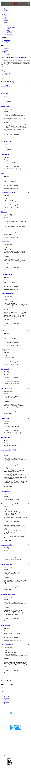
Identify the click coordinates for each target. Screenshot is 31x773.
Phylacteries (10, 32)
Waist (5, 15)
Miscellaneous (7, 54)
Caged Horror (5, 154)
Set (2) (5, 74)
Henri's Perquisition (7, 644)
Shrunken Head (6, 141)
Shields (9, 25)
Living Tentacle (5, 350)
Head (5, 9)
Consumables (7, 48)
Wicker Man (5, 418)
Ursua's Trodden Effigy (8, 594)
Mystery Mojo (5, 86)
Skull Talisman (5, 625)
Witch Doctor (17, 57)
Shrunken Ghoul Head (8, 192)
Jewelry (6, 20)
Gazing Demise (5, 106)
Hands (5, 14)
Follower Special (8, 34)
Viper (2, 173)
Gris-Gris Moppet (6, 274)
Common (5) (7, 70)
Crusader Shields (11, 27)
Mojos (8, 28)
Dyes (5, 51)
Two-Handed (7, 41)
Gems (5, 52)
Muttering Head (6, 437)
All (4, 69)
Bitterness (4, 212)
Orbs (8, 30)
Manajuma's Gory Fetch (8, 450)
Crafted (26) (7, 71)
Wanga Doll (4, 93)
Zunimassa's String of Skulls (10, 504)
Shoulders (6, 10)
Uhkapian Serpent (6, 564)
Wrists (5, 13)
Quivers (9, 31)
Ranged (6, 42)
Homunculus (5, 241)
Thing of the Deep (6, 388)
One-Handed (7, 40)
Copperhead (5, 369)
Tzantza (3, 330)
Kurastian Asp (5, 491)
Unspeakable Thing (7, 545)
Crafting (6, 50)
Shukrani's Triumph (7, 293)
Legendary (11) (7, 73)
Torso (5, 11)
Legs (5, 17)
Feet (5, 18)
